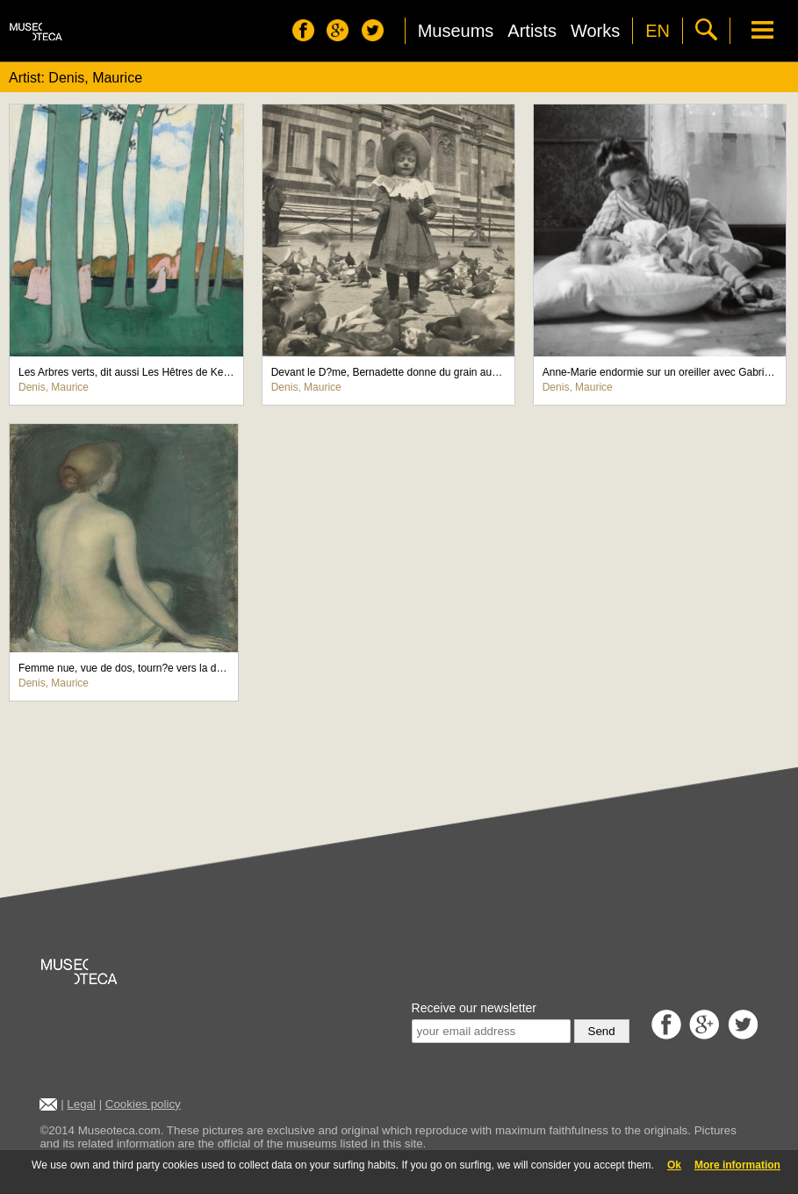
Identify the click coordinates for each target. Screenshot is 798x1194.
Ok (674, 1165)
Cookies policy (143, 1104)
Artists (532, 30)
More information (737, 1165)
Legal (81, 1104)
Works (595, 30)
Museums (456, 30)
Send (601, 1031)
